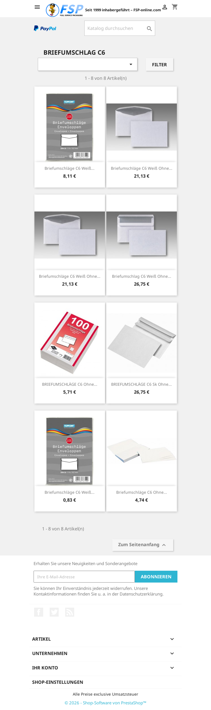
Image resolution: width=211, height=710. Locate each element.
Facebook (38, 612)
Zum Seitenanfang (142, 545)
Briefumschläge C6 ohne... (141, 492)
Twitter (54, 612)
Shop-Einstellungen (57, 682)
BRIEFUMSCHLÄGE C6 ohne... (69, 384)
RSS (69, 612)
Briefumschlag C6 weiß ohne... (141, 276)
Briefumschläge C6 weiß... (69, 168)
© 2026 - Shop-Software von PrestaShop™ (105, 702)
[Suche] (119, 28)
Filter (159, 64)
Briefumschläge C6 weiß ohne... (141, 168)
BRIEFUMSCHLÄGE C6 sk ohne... (141, 384)
